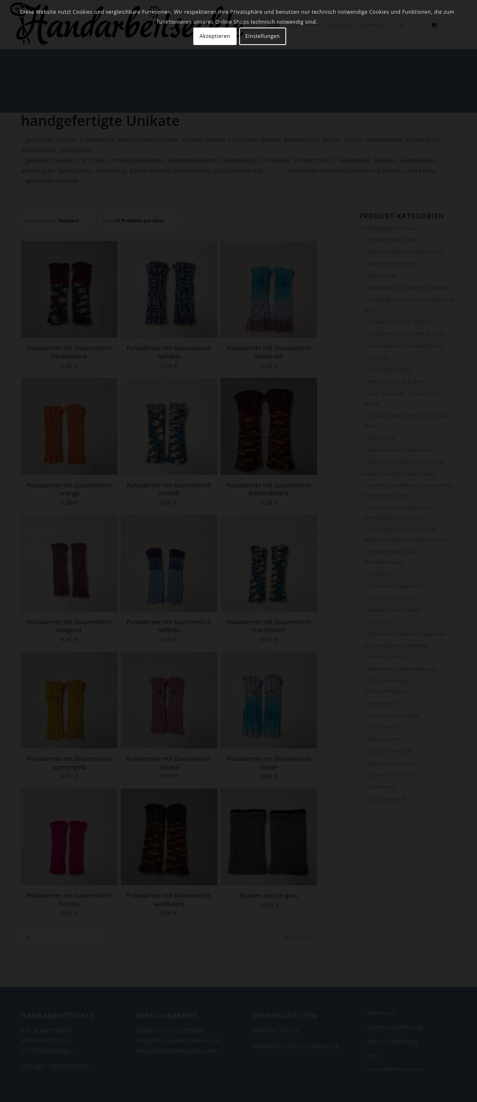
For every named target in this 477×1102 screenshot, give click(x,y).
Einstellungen (262, 36)
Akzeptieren (215, 36)
